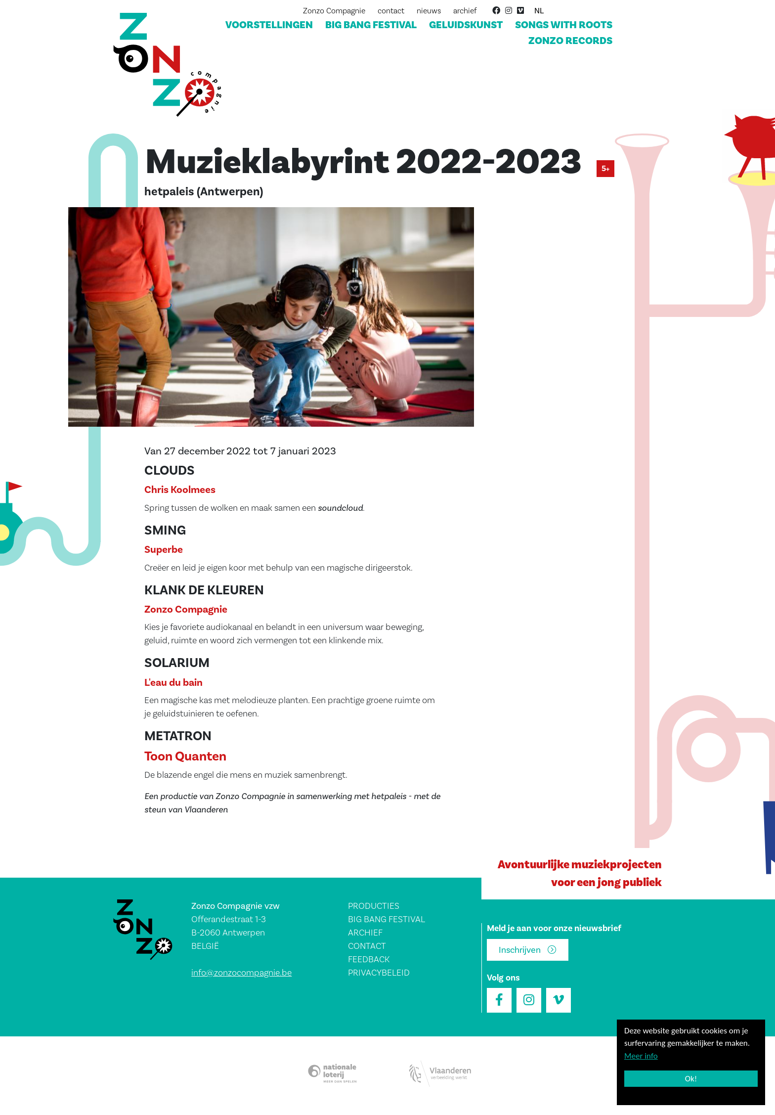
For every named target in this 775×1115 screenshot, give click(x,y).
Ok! (691, 1078)
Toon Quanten (185, 756)
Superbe (163, 549)
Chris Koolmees (179, 489)
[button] (271, 320)
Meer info (641, 1056)
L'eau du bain (173, 682)
